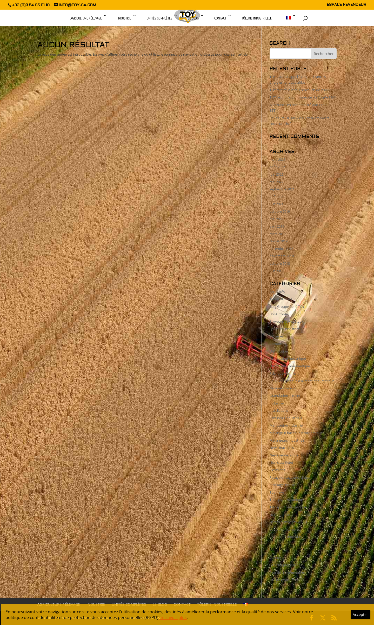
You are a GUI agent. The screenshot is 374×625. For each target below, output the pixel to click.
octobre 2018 (280, 263)
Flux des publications (286, 565)
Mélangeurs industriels (287, 440)
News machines (282, 447)
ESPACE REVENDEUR (346, 5)
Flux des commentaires (287, 572)
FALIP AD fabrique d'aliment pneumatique (302, 380)
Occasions (277, 470)
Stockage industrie (284, 484)
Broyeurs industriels (285, 329)
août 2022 (277, 166)
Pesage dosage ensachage (290, 477)
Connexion (278, 557)
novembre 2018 (282, 256)
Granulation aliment (285, 395)
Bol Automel (279, 314)
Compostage (279, 343)
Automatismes (281, 299)
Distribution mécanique (288, 358)
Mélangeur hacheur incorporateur (296, 432)
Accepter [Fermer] (360, 614)
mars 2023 (277, 159)
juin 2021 (276, 204)
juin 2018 (276, 271)
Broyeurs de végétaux (286, 321)
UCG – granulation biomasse (291, 514)
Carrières (276, 336)
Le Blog (193, 18)
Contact (220, 18)
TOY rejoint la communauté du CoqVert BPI (303, 97)
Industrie (124, 18)
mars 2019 (277, 233)
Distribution (279, 351)
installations (279, 410)
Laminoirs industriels (286, 418)
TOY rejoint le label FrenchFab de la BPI (299, 90)
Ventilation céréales (285, 529)
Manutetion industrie (286, 425)
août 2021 (277, 196)
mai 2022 (276, 181)
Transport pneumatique (288, 507)
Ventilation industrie (285, 536)
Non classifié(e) (281, 462)
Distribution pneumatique (290, 366)
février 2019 (279, 241)
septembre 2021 (282, 189)
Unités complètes (159, 18)
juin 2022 (276, 174)
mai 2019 (276, 219)
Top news (277, 492)
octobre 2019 (280, 211)
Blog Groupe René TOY (287, 306)
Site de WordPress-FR (286, 579)
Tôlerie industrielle (257, 18)
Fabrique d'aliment (284, 373)
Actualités (277, 291)
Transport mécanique (286, 499)
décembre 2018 (281, 248)
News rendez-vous (284, 455)
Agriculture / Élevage (86, 18)
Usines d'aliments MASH (288, 522)
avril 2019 (277, 226)
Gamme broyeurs (283, 388)
